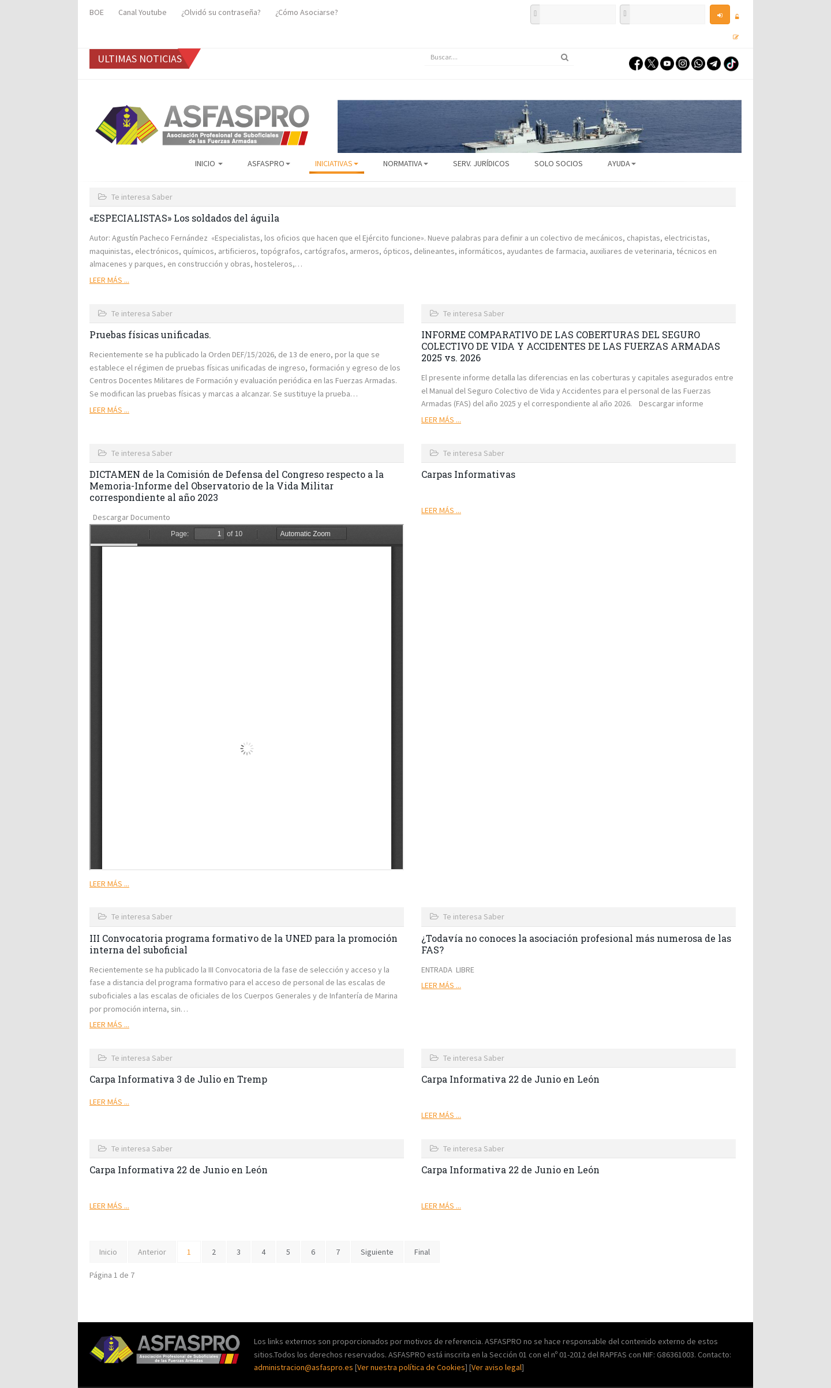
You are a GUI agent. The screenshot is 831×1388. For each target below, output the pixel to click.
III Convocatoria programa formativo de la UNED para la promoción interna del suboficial (243, 944)
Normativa (405, 163)
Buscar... (424, 48)
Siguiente (377, 1252)
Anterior (152, 1252)
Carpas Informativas (468, 474)
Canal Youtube (142, 12)
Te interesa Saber (142, 197)
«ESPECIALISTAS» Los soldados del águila (184, 218)
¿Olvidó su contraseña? (221, 12)
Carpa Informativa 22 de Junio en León (510, 1079)
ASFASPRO (269, 163)
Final (422, 1252)
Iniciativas (336, 163)
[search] (499, 57)
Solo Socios (558, 163)
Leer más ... (109, 280)
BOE (96, 12)
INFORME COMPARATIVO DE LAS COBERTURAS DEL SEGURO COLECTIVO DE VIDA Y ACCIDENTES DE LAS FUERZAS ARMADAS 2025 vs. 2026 (570, 346)
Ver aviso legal (496, 1367)
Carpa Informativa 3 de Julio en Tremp (178, 1079)
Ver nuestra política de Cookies (411, 1367)
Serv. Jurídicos (481, 163)
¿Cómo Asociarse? (306, 12)
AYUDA (622, 163)
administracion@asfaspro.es (304, 1367)
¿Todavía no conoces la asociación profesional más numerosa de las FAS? (576, 944)
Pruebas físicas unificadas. (150, 334)
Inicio (209, 163)
